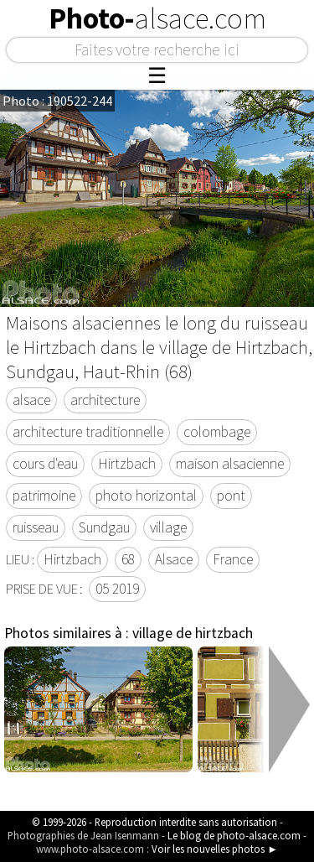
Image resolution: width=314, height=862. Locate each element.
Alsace (174, 559)
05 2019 (117, 588)
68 (128, 559)
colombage (216, 432)
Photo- (157, 18)
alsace (31, 400)
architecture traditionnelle (88, 432)
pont (231, 495)
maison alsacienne (230, 463)
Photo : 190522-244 (57, 100)
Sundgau (104, 527)
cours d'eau (45, 463)
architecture (105, 400)
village (168, 527)
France (233, 559)
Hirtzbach (127, 463)
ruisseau (36, 527)
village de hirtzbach (192, 633)
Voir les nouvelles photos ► (215, 848)
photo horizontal (146, 495)
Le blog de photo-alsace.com (234, 835)
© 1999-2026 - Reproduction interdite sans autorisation (154, 821)
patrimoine (44, 495)
